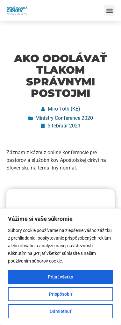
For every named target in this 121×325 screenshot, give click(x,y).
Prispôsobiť (60, 294)
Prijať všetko (60, 276)
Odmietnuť (60, 311)
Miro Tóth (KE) (64, 109)
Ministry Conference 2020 (64, 118)
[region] (60, 266)
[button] (109, 10)
